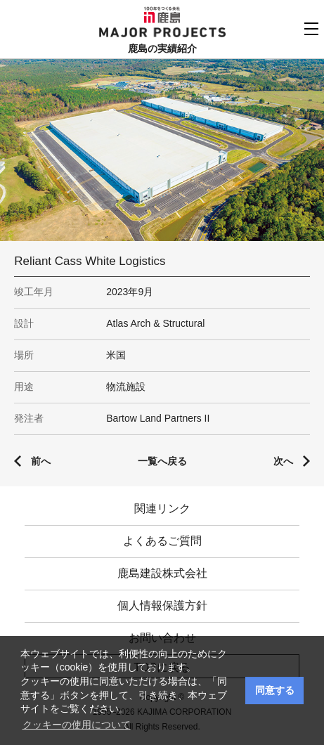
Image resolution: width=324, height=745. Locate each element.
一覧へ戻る (162, 461)
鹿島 (162, 14)
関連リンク (162, 508)
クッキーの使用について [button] (76, 724)
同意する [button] (274, 690)
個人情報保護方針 (162, 605)
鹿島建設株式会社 (162, 573)
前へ (41, 461)
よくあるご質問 (162, 541)
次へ (283, 461)
